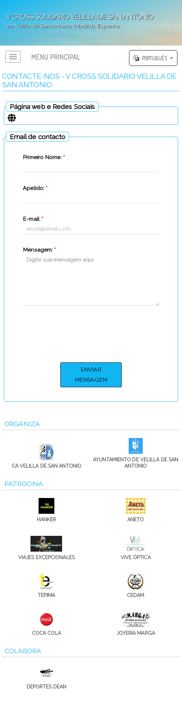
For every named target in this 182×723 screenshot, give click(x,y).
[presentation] (91, 333)
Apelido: (35, 188)
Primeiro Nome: (44, 157)
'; (91, 23)
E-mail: (33, 219)
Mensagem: (39, 249)
